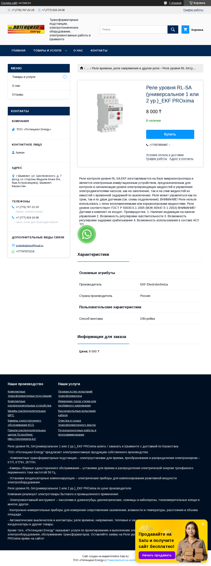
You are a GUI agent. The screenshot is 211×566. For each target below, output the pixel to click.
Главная (18, 50)
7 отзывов (175, 3)
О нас (78, 50)
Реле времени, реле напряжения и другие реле (126, 68)
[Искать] (173, 29)
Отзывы (17, 94)
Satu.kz (124, 556)
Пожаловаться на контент (122, 560)
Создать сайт (9, 3)
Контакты (99, 50)
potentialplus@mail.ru (29, 245)
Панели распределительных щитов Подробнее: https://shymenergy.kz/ (27, 434)
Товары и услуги (47, 50)
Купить (170, 134)
